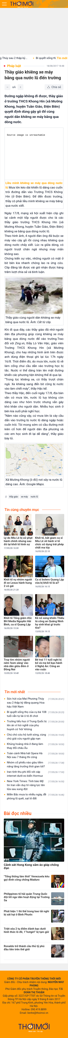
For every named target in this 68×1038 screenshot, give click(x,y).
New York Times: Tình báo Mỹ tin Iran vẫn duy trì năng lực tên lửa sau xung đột (35, 785)
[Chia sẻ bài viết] (54, 87)
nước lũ (34, 496)
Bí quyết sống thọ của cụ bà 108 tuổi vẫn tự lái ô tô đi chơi (35, 714)
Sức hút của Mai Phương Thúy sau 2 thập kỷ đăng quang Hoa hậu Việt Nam (35, 702)
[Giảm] (7, 87)
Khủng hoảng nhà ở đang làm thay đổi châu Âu (35, 746)
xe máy (24, 496)
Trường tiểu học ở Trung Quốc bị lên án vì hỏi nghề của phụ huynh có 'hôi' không (35, 725)
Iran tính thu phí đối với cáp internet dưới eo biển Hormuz (35, 773)
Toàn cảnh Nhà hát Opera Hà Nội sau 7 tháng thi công (35, 755)
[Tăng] (20, 87)
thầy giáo (13, 496)
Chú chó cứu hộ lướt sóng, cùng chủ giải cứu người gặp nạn (35, 736)
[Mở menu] (4, 4)
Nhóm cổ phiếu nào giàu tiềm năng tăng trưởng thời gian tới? (35, 764)
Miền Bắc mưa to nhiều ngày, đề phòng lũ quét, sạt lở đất (35, 796)
